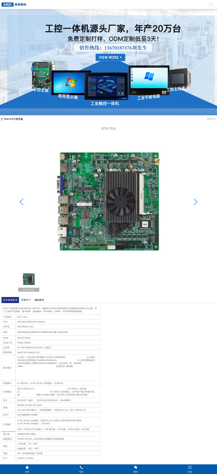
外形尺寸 (26, 300)
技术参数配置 (10, 300)
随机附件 (39, 300)
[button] (195, 202)
